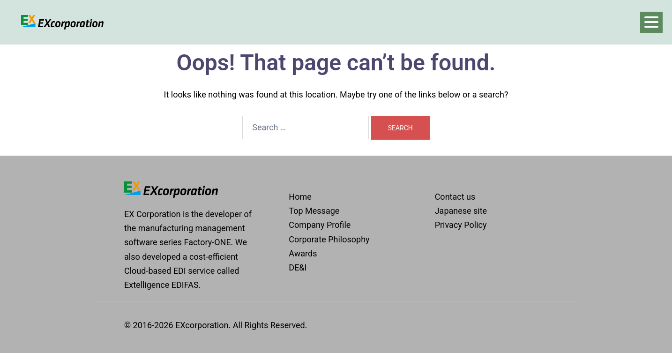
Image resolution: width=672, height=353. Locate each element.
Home (300, 197)
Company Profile (320, 225)
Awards (303, 253)
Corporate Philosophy (329, 239)
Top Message (314, 211)
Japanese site (461, 211)
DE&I (297, 267)
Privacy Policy (461, 225)
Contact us (455, 197)
